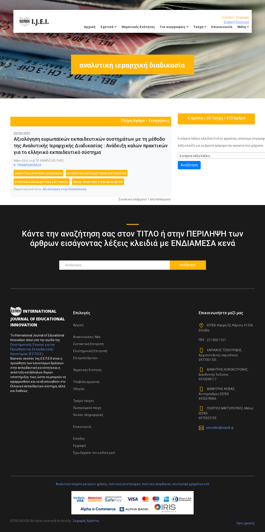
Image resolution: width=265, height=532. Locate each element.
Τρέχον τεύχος (83, 401)
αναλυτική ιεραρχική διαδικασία (38, 173)
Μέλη (243, 27)
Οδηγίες (79, 389)
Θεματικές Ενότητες (138, 27)
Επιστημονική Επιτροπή (90, 351)
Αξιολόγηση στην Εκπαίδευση (64, 189)
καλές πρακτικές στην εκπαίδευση (98, 182)
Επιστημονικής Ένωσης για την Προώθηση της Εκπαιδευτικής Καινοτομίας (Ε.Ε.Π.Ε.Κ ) (32, 349)
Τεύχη (199, 27)
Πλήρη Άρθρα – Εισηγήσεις (145, 120)
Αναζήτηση (189, 165)
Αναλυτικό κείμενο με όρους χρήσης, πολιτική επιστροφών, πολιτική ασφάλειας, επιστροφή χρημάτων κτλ (132, 484)
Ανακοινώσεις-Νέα (86, 337)
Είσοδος (228, 17)
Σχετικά (108, 27)
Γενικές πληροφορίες (88, 415)
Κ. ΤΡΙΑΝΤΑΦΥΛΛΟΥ (27, 165)
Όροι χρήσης (246, 523)
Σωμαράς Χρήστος (86, 521)
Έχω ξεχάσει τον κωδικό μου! (94, 452)
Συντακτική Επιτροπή (88, 344)
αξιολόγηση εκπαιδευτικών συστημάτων (96, 173)
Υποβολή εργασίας (86, 382)
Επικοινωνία (221, 27)
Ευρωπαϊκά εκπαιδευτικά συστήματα (41, 182)
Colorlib (62, 525)
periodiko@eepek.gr (220, 427)
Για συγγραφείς (174, 27)
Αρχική (89, 27)
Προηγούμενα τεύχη (87, 408)
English (229, 22)
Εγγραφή (242, 17)
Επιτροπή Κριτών (85, 358)
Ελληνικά (242, 22)
